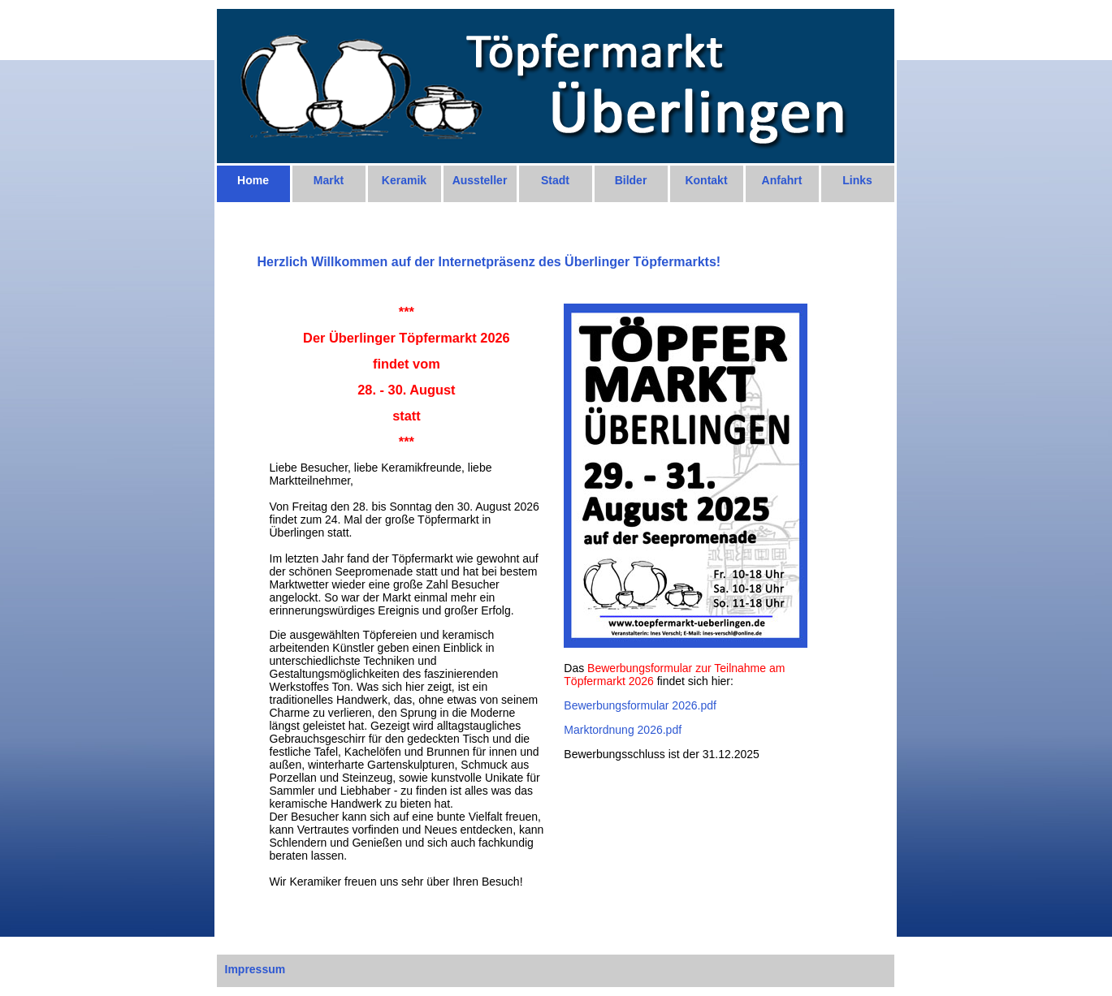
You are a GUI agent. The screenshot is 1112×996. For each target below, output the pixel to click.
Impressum (255, 969)
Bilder (631, 180)
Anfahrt (782, 180)
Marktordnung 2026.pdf (622, 729)
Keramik (404, 180)
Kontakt (706, 180)
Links (857, 180)
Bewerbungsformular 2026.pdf (640, 705)
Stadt (555, 180)
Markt (329, 180)
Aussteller (480, 180)
